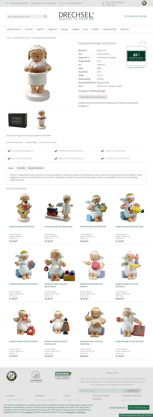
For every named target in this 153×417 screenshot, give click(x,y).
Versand (148, 415)
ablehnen (29, 414)
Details (11, 168)
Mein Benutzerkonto (115, 2)
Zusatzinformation (35, 167)
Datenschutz (71, 414)
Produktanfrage (31, 142)
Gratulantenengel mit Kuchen (44, 37)
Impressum (81, 414)
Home (9, 37)
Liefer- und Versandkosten (130, 400)
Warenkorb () (137, 16)
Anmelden (110, 5)
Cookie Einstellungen (117, 409)
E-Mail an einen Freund (47, 142)
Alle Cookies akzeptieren (138, 409)
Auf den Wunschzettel (14, 142)
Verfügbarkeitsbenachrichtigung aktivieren (92, 96)
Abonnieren (138, 390)
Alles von (136, 67)
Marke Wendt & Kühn (22, 37)
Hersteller (21, 167)
